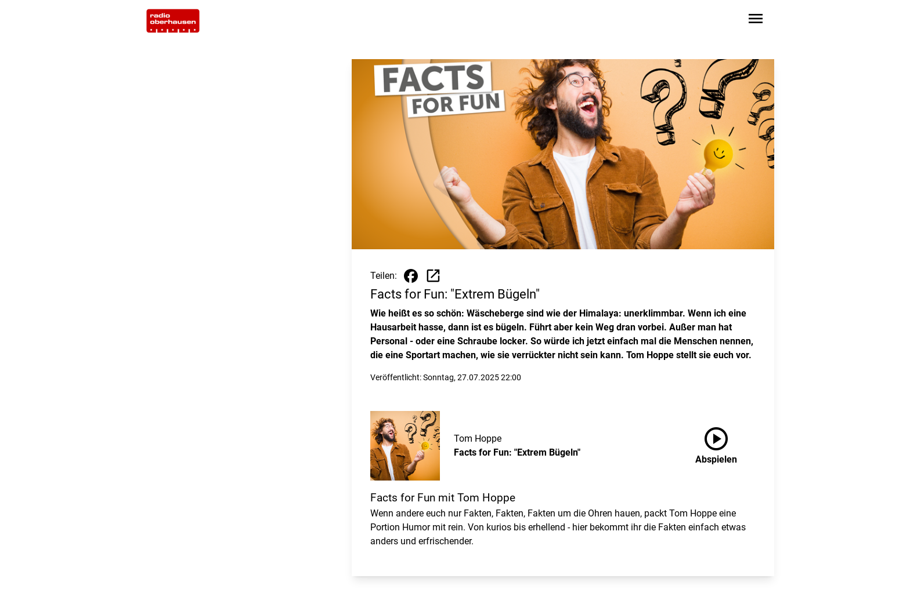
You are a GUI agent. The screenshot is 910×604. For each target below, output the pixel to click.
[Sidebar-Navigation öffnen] (755, 20)
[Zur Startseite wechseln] (173, 21)
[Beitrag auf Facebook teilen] (411, 276)
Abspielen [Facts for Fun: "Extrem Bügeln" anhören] (716, 443)
